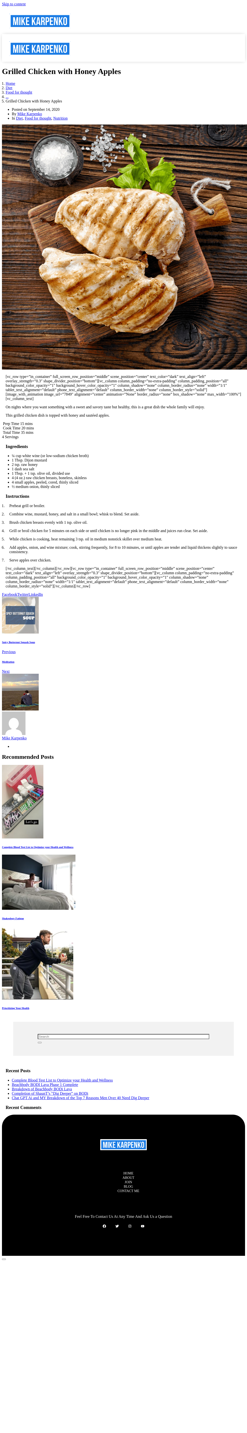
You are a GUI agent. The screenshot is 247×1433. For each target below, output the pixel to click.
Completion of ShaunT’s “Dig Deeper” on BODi (50, 1093)
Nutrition (60, 118)
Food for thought (38, 118)
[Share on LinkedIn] (35, 594)
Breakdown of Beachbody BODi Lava (42, 1089)
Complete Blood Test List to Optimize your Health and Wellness (62, 1080)
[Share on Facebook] (9, 594)
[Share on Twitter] (22, 594)
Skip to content (14, 4)
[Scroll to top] (4, 1259)
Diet (19, 118)
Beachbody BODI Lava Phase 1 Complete (45, 1085)
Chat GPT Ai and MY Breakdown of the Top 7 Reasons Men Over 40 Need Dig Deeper (80, 1098)
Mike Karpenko (29, 114)
